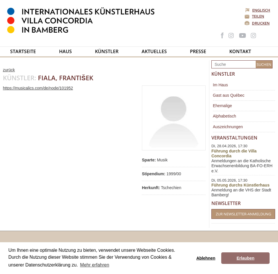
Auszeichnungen (228, 126)
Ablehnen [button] (205, 258)
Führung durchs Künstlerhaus (240, 185)
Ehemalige (222, 105)
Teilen (258, 16)
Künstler (106, 51)
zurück (9, 70)
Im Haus (220, 85)
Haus (65, 51)
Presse (198, 51)
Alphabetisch (224, 116)
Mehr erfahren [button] (94, 264)
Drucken (261, 23)
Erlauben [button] (246, 258)
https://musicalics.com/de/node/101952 (38, 88)
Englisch (258, 10)
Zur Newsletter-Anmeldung (243, 214)
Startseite (23, 51)
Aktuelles (154, 51)
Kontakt (240, 51)
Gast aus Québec (228, 95)
